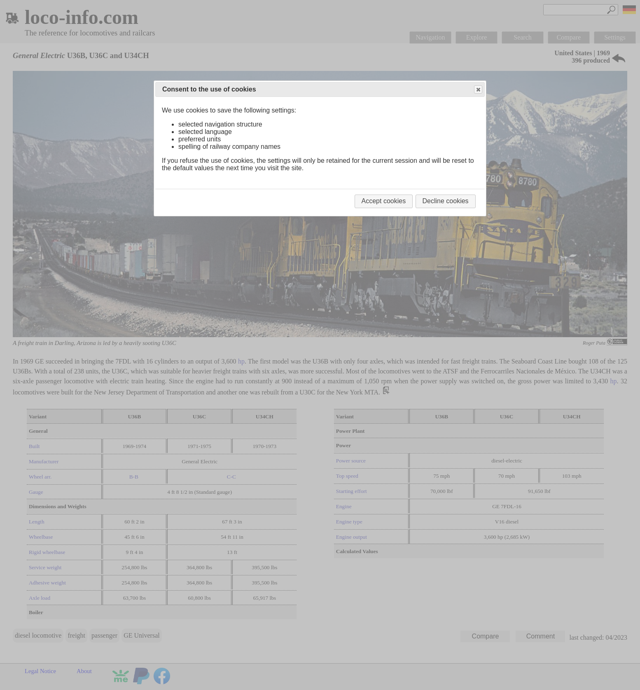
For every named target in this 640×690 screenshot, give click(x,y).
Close (477, 89)
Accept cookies (384, 200)
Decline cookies (446, 200)
